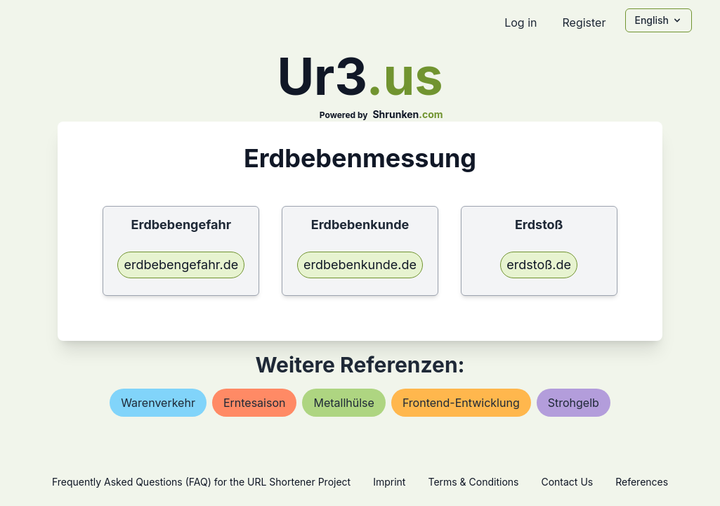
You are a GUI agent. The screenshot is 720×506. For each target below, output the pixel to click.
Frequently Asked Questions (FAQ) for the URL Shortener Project (201, 482)
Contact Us (567, 482)
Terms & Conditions (473, 482)
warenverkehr (158, 403)
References (641, 482)
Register (584, 22)
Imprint (389, 482)
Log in (520, 22)
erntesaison (254, 403)
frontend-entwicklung (461, 403)
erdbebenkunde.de (360, 264)
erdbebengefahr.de (181, 264)
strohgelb (573, 403)
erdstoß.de (538, 264)
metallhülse (343, 403)
